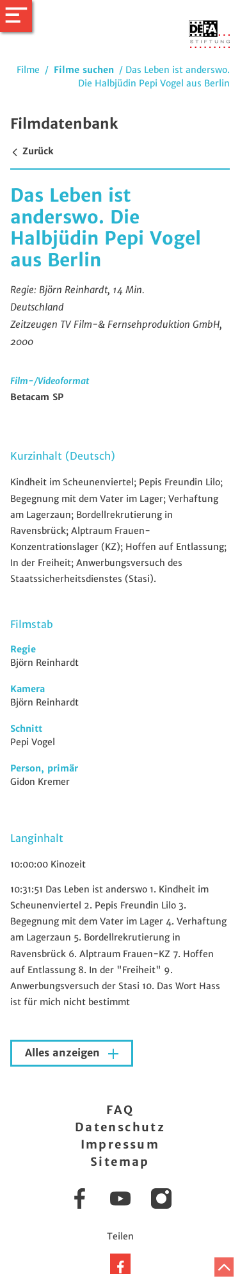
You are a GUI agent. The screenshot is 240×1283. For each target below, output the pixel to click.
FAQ (120, 1109)
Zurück (31, 151)
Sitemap (120, 1161)
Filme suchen (84, 70)
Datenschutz (120, 1127)
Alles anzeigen (64, 1053)
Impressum (120, 1144)
